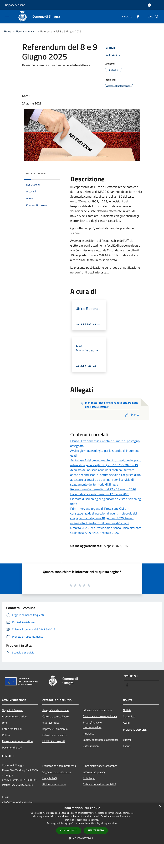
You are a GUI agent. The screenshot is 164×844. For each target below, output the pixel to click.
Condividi (113, 48)
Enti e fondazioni (12, 729)
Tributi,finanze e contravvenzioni (92, 724)
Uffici (5, 723)
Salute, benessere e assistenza (101, 740)
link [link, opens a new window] (115, 823)
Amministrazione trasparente (100, 766)
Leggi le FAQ (49, 778)
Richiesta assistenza (54, 784)
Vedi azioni (113, 55)
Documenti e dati (12, 747)
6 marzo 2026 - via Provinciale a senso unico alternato (105, 528)
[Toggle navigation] (7, 16)
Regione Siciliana (15, 5)
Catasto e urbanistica (54, 735)
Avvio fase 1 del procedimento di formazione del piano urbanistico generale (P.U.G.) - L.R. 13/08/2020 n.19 (105, 462)
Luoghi (127, 740)
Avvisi (31, 31)
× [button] (160, 806)
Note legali (89, 778)
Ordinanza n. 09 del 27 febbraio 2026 (94, 532)
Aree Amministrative (14, 716)
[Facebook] (136, 16)
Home (7, 31)
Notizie (127, 710)
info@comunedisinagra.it (17, 802)
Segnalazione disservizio (56, 772)
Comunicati (129, 716)
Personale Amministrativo (17, 741)
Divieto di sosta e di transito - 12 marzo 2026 (99, 494)
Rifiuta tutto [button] (96, 830)
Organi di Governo (12, 710)
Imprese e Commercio (55, 729)
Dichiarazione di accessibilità (99, 784)
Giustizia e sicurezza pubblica (100, 716)
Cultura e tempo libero (55, 716)
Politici (6, 735)
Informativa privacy (94, 772)
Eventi (127, 746)
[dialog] (82, 823)
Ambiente (88, 733)
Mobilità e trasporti (53, 741)
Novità (20, 31)
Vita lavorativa (50, 723)
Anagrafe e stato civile (55, 710)
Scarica (132, 414)
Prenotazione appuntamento (59, 766)
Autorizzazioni (91, 746)
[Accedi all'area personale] (149, 5)
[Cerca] (157, 16)
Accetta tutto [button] (68, 830)
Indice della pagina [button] (36, 173)
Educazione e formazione (97, 710)
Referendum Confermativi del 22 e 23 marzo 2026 (103, 489)
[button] (82, 838)
